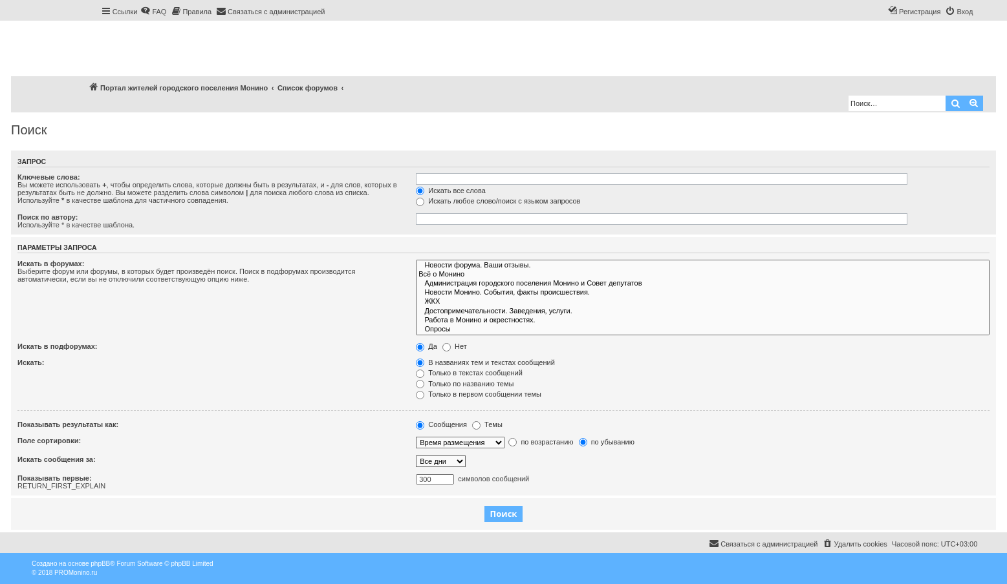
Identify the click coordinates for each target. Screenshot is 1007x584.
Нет (454, 346)
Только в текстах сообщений (469, 373)
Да (426, 346)
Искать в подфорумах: (57, 346)
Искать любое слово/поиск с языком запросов (498, 201)
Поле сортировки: (49, 440)
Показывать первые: (54, 478)
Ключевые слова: (48, 177)
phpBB (100, 563)
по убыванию (606, 442)
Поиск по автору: (47, 217)
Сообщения (441, 424)
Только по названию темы (465, 384)
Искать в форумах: (50, 263)
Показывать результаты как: (67, 424)
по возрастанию (540, 442)
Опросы (702, 329)
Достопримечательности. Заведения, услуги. (702, 311)
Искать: (30, 362)
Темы (487, 424)
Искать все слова (451, 190)
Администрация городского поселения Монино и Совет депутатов (702, 283)
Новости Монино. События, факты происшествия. (702, 292)
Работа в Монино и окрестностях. (702, 320)
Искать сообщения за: (56, 459)
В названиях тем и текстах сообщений (485, 362)
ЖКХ (702, 301)
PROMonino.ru (75, 572)
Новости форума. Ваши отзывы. (702, 265)
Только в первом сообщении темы (478, 394)
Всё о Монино (702, 274)
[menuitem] (153, 11)
